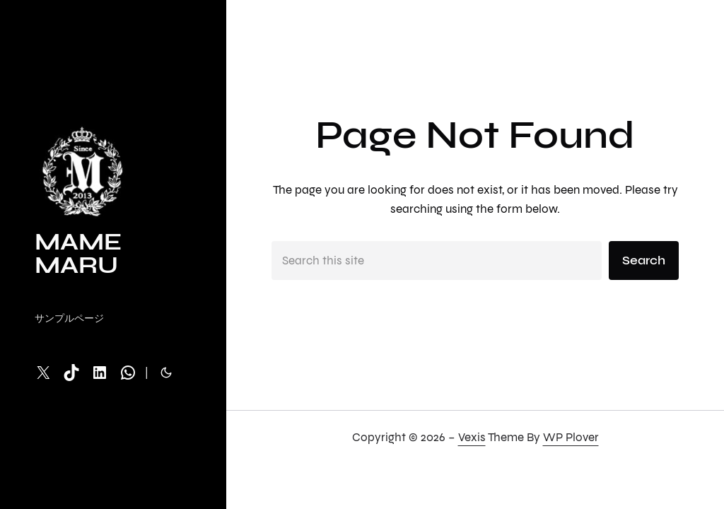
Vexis (472, 437)
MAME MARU (78, 253)
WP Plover (571, 437)
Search (643, 260)
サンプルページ (69, 318)
